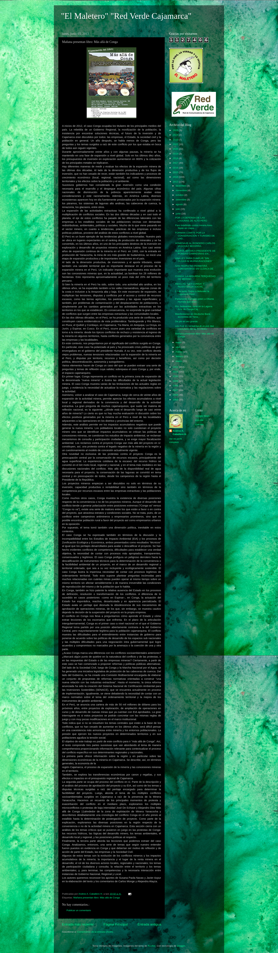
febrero (180, 356)
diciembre (181, 185)
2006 (176, 395)
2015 (176, 172)
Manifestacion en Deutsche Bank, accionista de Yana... (193, 315)
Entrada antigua (149, 924)
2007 (176, 390)
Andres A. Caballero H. (180, 433)
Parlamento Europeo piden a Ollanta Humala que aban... (194, 300)
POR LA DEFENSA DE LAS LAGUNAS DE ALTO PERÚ (191, 219)
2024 (176, 135)
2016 (176, 167)
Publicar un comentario (78, 910)
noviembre (182, 190)
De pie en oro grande (186, 321)
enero (179, 361)
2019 (176, 153)
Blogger (181, 945)
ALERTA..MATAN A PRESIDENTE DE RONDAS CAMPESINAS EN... (195, 252)
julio (178, 209)
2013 (176, 181)
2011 (176, 371)
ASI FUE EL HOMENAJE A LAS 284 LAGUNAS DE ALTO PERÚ (194, 327)
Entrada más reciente (78, 924)
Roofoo (151, 945)
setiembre (181, 199)
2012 (176, 367)
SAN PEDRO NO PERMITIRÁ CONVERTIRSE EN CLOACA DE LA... (194, 269)
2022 (176, 144)
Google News (202, 416)
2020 (176, 149)
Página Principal (116, 924)
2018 (176, 158)
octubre (180, 195)
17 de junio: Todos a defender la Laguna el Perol (192, 292)
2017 (176, 163)
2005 (176, 399)
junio (178, 213)
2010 (176, 376)
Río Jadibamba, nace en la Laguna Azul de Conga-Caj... (193, 308)
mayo (179, 342)
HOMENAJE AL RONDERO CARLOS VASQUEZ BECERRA (195, 244)
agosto (180, 204)
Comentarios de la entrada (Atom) (95, 931)
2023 (176, 139)
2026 (176, 130)
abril (178, 347)
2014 (176, 177)
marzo (179, 351)
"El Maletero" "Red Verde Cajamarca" (126, 16)
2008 (176, 385)
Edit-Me (199, 420)
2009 (176, 381)
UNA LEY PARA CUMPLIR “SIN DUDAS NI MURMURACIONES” (193, 259)
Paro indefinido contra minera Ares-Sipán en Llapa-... (194, 226)
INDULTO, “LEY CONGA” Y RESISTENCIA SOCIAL (189, 285)
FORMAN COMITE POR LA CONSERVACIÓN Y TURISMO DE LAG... (195, 235)
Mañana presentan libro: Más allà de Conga (96, 897)
